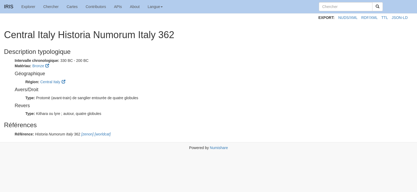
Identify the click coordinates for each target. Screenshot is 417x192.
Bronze (38, 66)
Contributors (96, 7)
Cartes (72, 7)
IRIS (8, 6)
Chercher (51, 7)
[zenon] (87, 134)
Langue (155, 7)
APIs (118, 7)
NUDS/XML (348, 17)
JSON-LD (400, 17)
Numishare (219, 148)
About (135, 7)
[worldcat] (102, 134)
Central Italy (50, 82)
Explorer (28, 7)
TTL (384, 17)
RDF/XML (369, 17)
